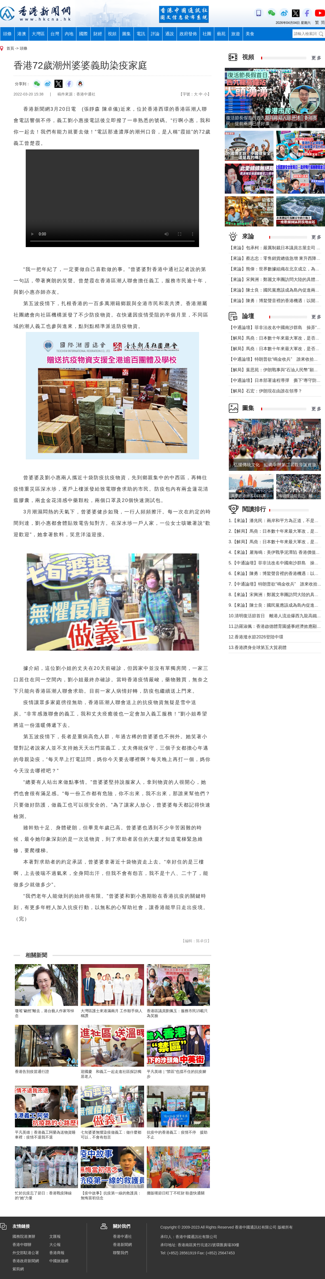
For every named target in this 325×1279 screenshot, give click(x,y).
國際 (83, 33)
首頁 (10, 48)
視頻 (112, 33)
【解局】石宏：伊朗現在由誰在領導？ (265, 391)
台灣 (54, 33)
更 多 (316, 58)
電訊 (140, 33)
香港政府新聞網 (25, 1261)
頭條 (7, 33)
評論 (155, 33)
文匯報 (55, 1236)
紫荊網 (18, 1269)
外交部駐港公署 (25, 1253)
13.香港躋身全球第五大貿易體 (258, 647)
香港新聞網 (122, 1244)
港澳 (21, 33)
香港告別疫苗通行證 (32, 1071)
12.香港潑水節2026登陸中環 (256, 637)
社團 (207, 33)
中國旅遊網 (58, 1261)
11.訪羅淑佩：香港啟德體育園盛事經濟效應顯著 (275, 626)
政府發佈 (188, 33)
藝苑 (221, 33)
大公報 (55, 1244)
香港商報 (56, 1253)
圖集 (126, 33)
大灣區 (38, 33)
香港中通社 (122, 1236)
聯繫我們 (120, 1253)
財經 (97, 33)
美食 (250, 33)
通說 (169, 33)
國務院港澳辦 (23, 1236)
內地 (69, 33)
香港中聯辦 (21, 1244)
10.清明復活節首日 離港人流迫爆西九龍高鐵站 (275, 615)
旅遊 (235, 33)
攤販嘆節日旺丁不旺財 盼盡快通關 (176, 1193)
